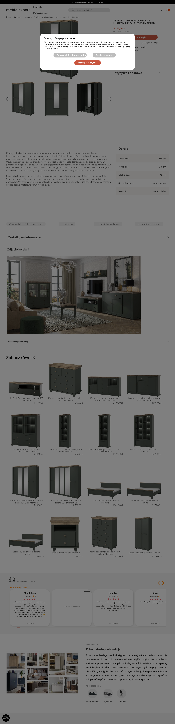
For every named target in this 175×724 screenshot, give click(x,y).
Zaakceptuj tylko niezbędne (72, 55)
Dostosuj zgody (104, 55)
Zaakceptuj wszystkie (88, 62)
